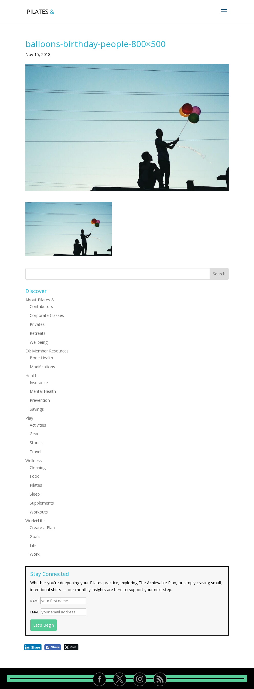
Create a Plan (42, 527)
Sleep (35, 494)
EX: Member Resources (47, 351)
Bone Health (41, 358)
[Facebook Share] (52, 647)
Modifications (42, 366)
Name (34, 601)
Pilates (36, 485)
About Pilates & (39, 300)
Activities (38, 425)
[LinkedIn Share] (33, 647)
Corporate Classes (47, 315)
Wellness (33, 460)
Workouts (39, 512)
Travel (35, 451)
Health (31, 375)
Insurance (39, 382)
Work (34, 554)
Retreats (38, 333)
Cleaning (38, 467)
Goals (35, 536)
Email (34, 612)
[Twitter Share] (71, 647)
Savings (37, 409)
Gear (34, 433)
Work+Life (35, 520)
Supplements (42, 503)
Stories (36, 442)
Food (34, 476)
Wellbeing (39, 342)
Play (29, 418)
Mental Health (43, 391)
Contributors (41, 306)
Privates (37, 324)
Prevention (40, 400)
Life (33, 545)
